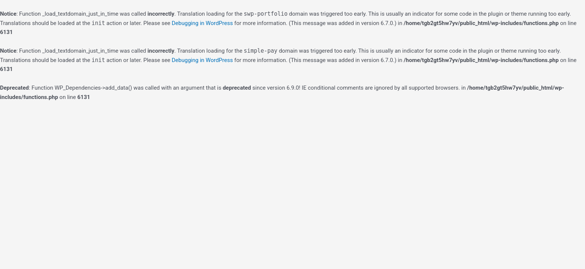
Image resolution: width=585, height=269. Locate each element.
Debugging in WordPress (202, 23)
